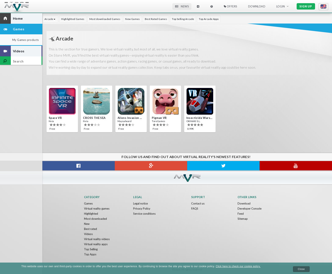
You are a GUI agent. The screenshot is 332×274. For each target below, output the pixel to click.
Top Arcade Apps (209, 19)
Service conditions (144, 213)
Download (256, 6)
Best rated (90, 229)
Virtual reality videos (97, 239)
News (182, 6)
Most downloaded (95, 218)
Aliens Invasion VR (131, 118)
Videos (88, 234)
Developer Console (249, 208)
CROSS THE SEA (94, 118)
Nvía (51, 121)
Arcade (50, 19)
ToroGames (158, 121)
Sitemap (243, 218)
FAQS (194, 208)
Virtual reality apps (96, 244)
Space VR (55, 118)
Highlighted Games (72, 19)
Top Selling (91, 249)
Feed (241, 213)
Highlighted (91, 213)
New (87, 223)
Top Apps (90, 254)
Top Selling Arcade (183, 19)
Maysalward (125, 121)
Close (301, 269)
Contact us (198, 203)
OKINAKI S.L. (193, 121)
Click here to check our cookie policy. (238, 266)
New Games (132, 19)
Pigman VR (159, 118)
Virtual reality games (96, 208)
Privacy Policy (141, 208)
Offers (230, 6)
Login (280, 6)
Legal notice (140, 203)
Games (88, 203)
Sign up (305, 6)
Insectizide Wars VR (199, 118)
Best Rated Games (156, 19)
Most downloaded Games (104, 19)
